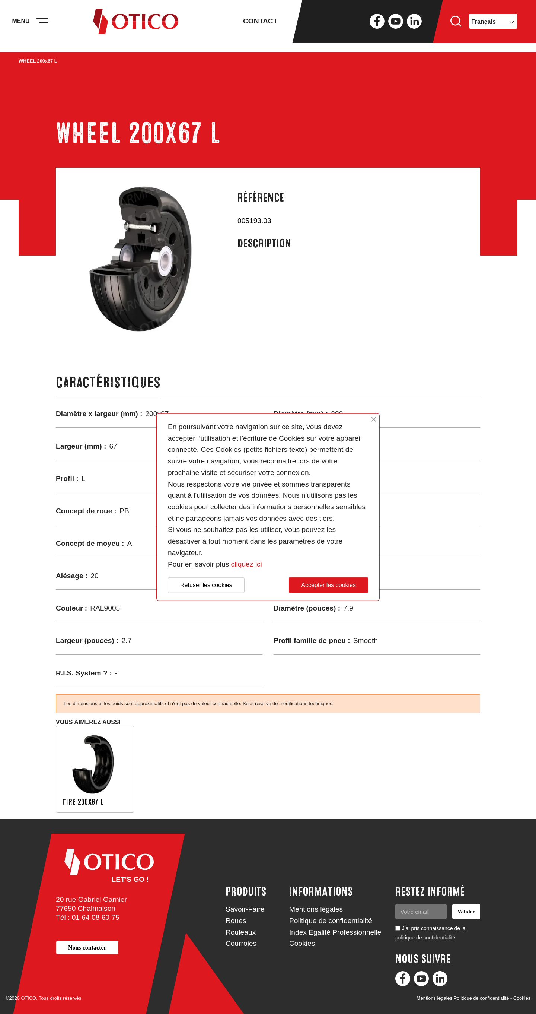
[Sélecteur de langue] (493, 26)
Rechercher (456, 26)
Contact (260, 26)
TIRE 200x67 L (82, 802)
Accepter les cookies (328, 585)
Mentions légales (316, 909)
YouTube (395, 26)
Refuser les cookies (206, 585)
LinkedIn (414, 26)
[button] (87, 947)
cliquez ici (246, 564)
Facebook (377, 26)
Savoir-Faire (245, 909)
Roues (236, 921)
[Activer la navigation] (48, 26)
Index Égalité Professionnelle (335, 932)
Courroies (241, 943)
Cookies (302, 943)
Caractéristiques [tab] (108, 382)
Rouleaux (241, 932)
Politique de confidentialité (330, 921)
